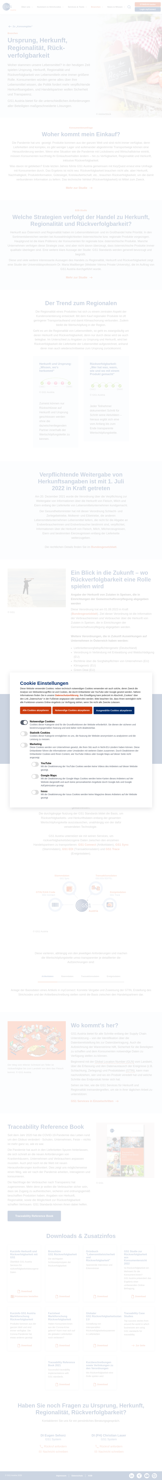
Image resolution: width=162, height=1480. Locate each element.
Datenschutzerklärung (66, 695)
